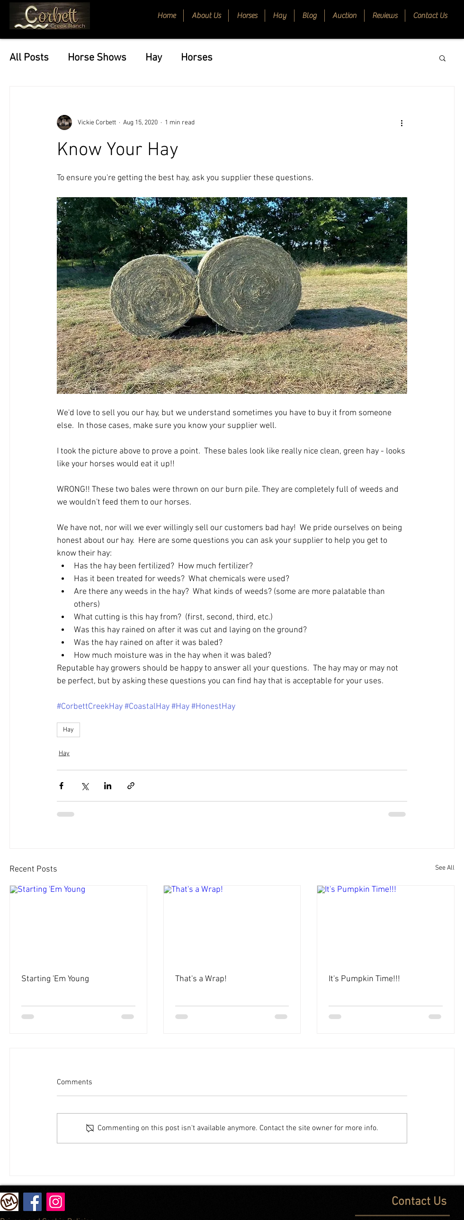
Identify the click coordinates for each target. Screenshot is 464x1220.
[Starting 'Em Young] (78, 924)
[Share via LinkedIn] (107, 785)
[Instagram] (55, 1202)
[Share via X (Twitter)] (84, 785)
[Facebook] (32, 1202)
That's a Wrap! (201, 979)
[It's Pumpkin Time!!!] (385, 924)
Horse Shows (97, 58)
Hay (153, 58)
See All (445, 868)
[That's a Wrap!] (232, 924)
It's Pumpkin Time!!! (364, 979)
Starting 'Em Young (55, 979)
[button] (247, 15)
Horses (197, 58)
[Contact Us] (374, 1202)
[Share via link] (130, 785)
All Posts (29, 58)
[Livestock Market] (9, 1202)
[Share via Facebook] (61, 785)
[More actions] (401, 122)
